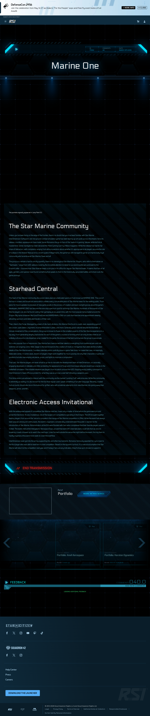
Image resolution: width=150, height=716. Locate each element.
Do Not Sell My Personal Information (58, 713)
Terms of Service (73, 709)
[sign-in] (144, 21)
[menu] (5, 21)
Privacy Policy (58, 709)
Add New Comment (135, 586)
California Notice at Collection (94, 709)
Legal (47, 709)
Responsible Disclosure (118, 709)
